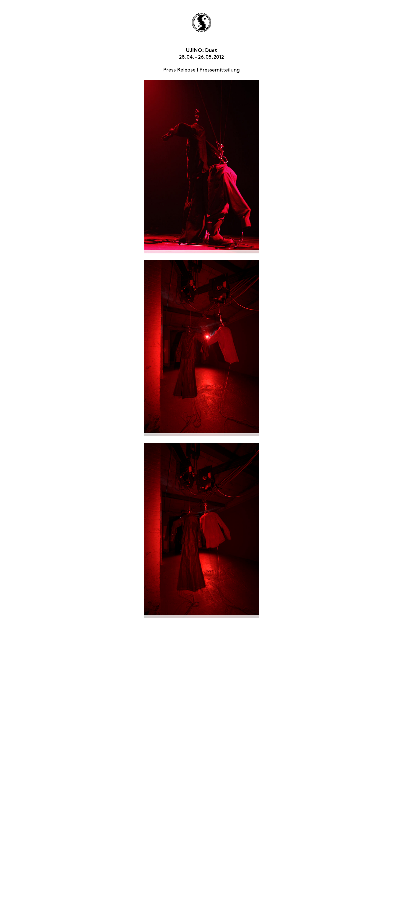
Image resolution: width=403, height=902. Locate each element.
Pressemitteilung (219, 70)
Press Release (179, 70)
